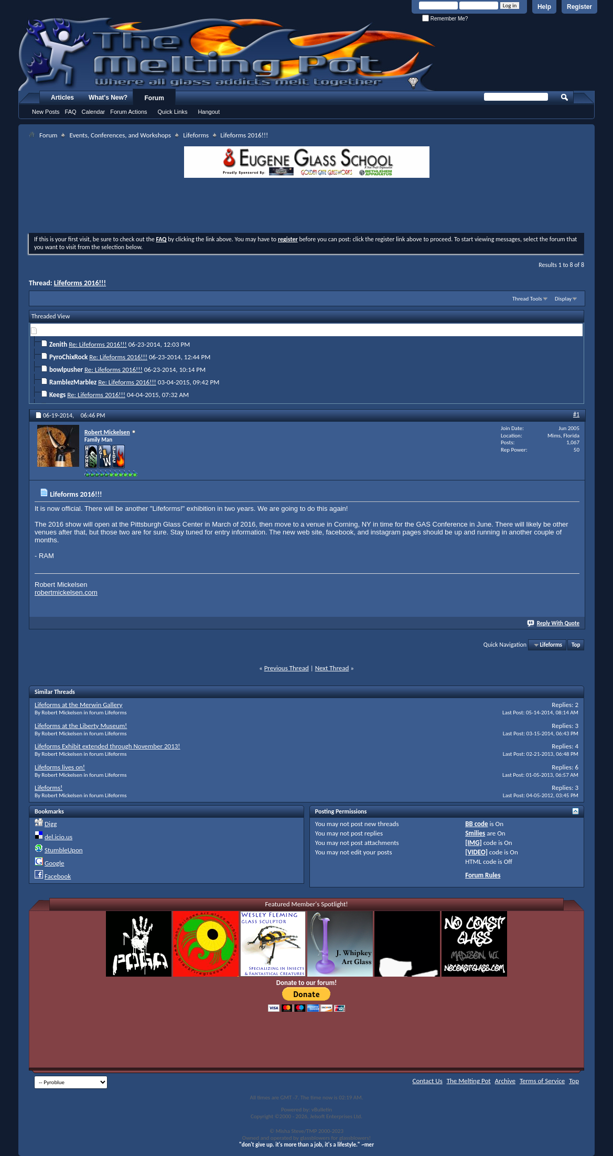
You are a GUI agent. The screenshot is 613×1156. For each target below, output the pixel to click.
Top (576, 644)
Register (579, 6)
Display (563, 298)
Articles (62, 97)
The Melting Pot (469, 1081)
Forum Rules (482, 875)
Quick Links (173, 112)
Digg (51, 824)
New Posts (46, 112)
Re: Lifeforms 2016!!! (98, 344)
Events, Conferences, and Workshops (120, 135)
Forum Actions (128, 112)
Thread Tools (527, 298)
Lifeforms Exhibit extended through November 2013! (107, 746)
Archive (505, 1081)
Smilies (475, 833)
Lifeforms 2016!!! (80, 283)
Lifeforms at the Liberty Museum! (81, 726)
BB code (476, 824)
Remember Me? (445, 19)
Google (54, 863)
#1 (576, 414)
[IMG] (473, 843)
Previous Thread (286, 668)
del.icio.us (58, 837)
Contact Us (428, 1081)
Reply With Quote (553, 623)
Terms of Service (542, 1081)
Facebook (58, 876)
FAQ (71, 112)
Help (544, 6)
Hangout (209, 112)
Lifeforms (196, 135)
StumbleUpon (64, 850)
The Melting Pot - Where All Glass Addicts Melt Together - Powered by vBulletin (227, 54)
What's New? (108, 97)
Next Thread (332, 668)
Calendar (93, 112)
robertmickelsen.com (66, 592)
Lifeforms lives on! (60, 767)
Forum (154, 98)
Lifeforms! (48, 787)
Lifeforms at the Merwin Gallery (79, 705)
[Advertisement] (307, 206)
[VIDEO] (476, 852)
